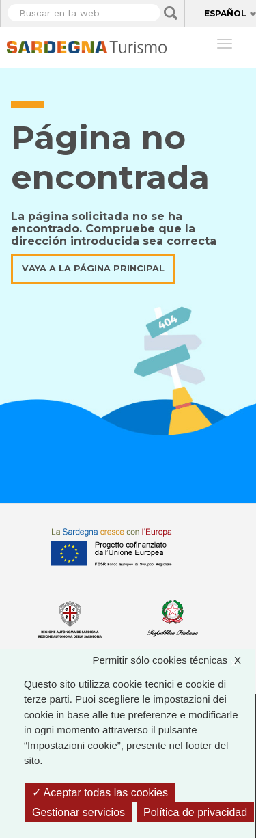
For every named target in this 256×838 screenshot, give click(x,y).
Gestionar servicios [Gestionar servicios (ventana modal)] (78, 812)
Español (225, 13)
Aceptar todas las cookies (100, 792)
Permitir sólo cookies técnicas (173, 660)
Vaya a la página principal (93, 268)
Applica (170, 13)
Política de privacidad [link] (195, 812)
